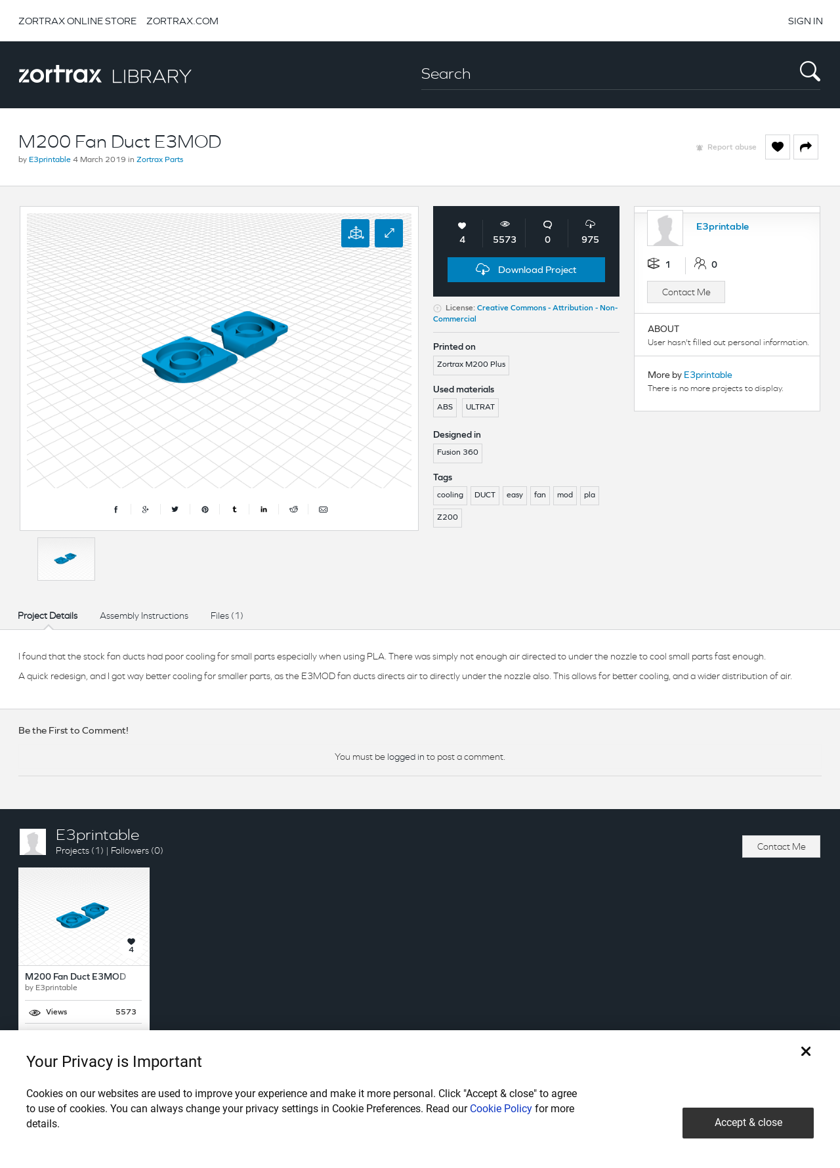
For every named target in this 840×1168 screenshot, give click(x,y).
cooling (450, 495)
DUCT (484, 495)
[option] (66, 559)
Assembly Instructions (144, 615)
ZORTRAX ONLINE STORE (77, 20)
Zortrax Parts (159, 160)
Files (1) (227, 615)
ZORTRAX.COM (182, 20)
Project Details (47, 615)
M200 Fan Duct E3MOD (75, 977)
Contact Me (686, 292)
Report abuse (732, 148)
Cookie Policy (501, 1108)
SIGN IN (805, 20)
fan (540, 495)
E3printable (50, 160)
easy (515, 495)
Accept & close (748, 1122)
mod (565, 495)
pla (589, 495)
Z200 (447, 518)
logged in (406, 756)
